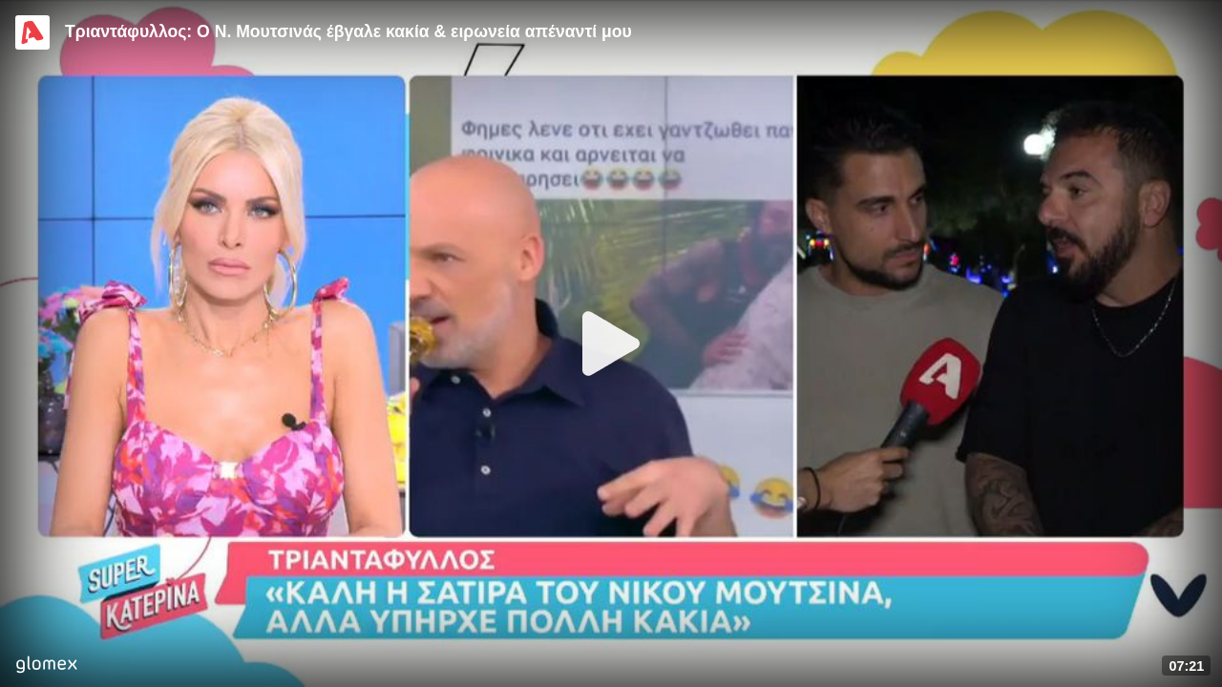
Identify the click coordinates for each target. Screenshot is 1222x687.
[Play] (611, 343)
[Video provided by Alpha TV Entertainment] (32, 32)
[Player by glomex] (46, 666)
